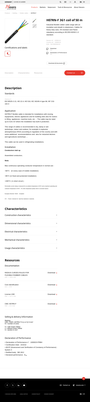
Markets (43, 7)
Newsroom (52, 7)
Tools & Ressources (65, 7)
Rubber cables (24, 13)
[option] (9, 54)
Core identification (12, 285)
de (84, 2)
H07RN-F (33, 13)
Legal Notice (24, 394)
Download (52, 273)
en (81, 2)
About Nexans (79, 7)
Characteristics (23, 73)
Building (15, 13)
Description (9, 73)
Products (34, 7)
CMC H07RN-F (10, 304)
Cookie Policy (36, 394)
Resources (38, 73)
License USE (10, 294)
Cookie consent (49, 394)
